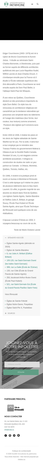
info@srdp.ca (9, 430)
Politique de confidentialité (21, 451)
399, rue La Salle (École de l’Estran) (22, 267)
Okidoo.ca (21, 459)
